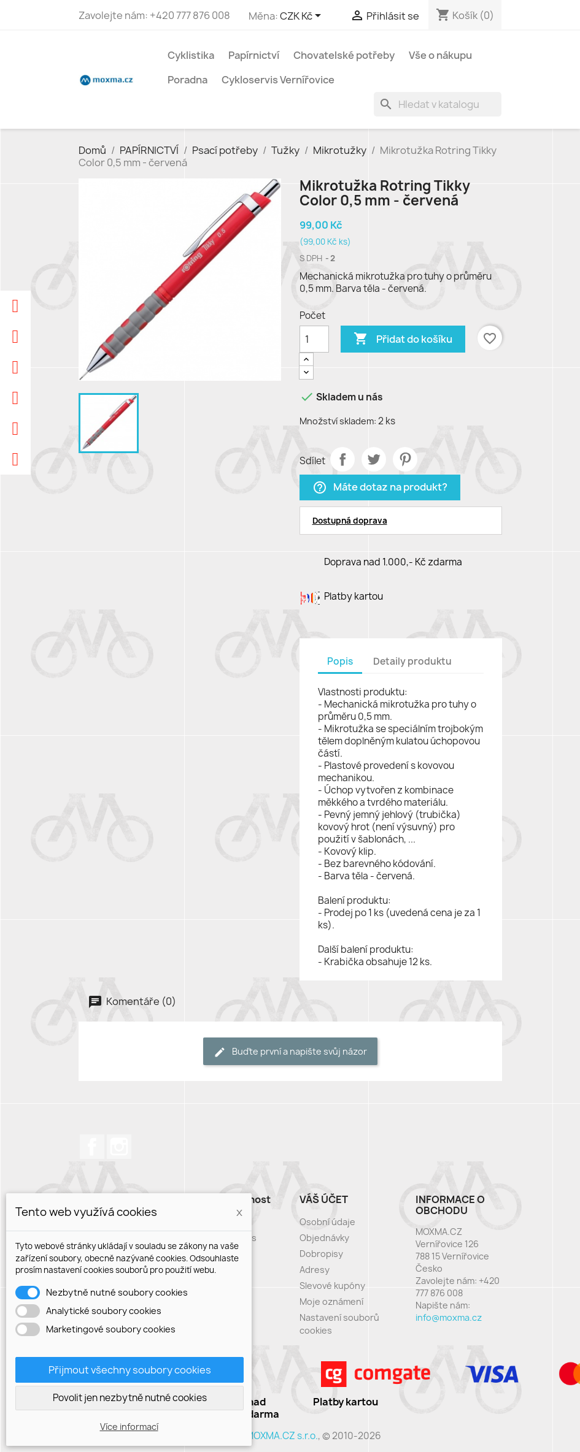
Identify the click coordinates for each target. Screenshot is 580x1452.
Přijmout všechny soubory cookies (129, 1370)
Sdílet (342, 459)
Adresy (315, 1269)
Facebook (92, 1146)
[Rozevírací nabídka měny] (302, 16)
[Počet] (314, 339)
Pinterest (405, 459)
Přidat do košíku (403, 339)
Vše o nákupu (440, 55)
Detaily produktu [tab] (412, 661)
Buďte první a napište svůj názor (290, 1051)
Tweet (374, 459)
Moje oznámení (331, 1301)
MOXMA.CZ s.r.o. (282, 1435)
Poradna (187, 79)
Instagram (119, 1146)
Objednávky (324, 1238)
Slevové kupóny (332, 1285)
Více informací (129, 1426)
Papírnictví (253, 55)
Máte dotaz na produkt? (379, 487)
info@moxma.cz (449, 1317)
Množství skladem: (338, 421)
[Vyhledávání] (437, 104)
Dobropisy (321, 1253)
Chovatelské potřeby (344, 55)
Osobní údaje (327, 1222)
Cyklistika (191, 55)
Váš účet (324, 1199)
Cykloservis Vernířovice (278, 79)
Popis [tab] (340, 661)
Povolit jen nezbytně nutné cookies (130, 1397)
